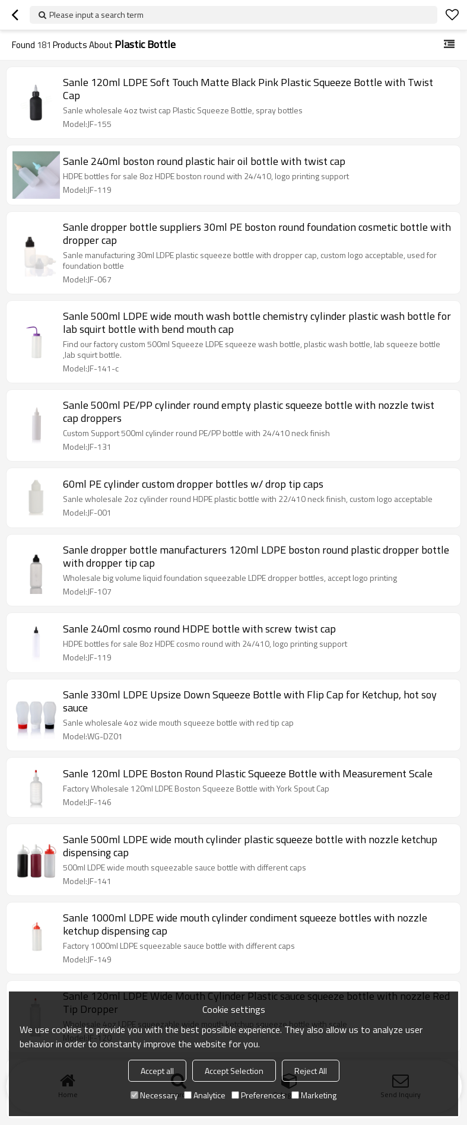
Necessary (154, 1095)
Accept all (157, 1070)
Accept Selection (234, 1070)
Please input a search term (96, 14)
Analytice (204, 1095)
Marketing (313, 1095)
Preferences (258, 1095)
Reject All (310, 1070)
